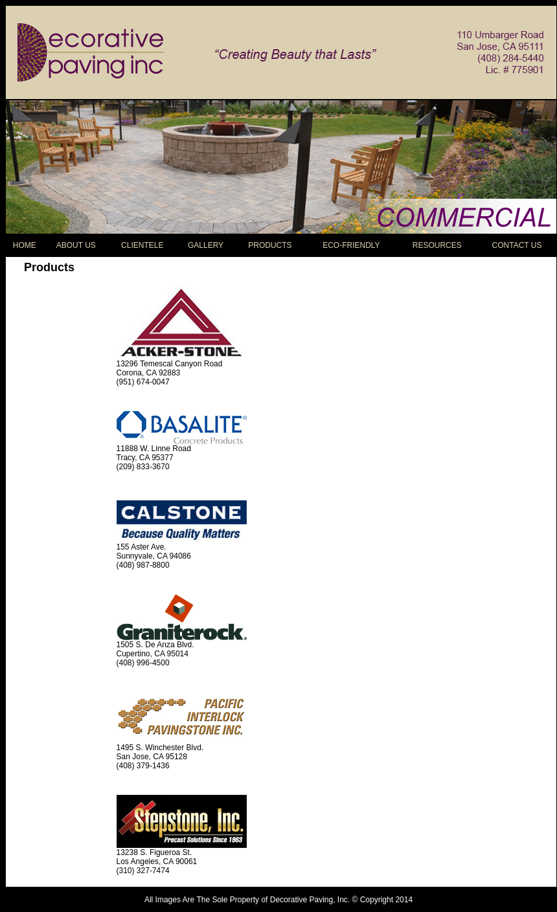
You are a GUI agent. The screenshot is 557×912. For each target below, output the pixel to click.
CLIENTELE (142, 245)
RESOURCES (437, 245)
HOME (24, 245)
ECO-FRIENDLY (351, 245)
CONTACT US (517, 245)
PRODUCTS (269, 245)
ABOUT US (76, 245)
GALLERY (205, 245)
